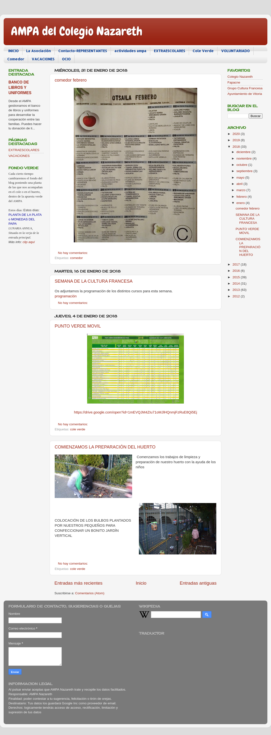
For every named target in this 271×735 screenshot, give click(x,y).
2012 (237, 296)
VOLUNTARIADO (235, 51)
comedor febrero (71, 80)
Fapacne (233, 82)
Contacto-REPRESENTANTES (82, 51)
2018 (237, 146)
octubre (242, 165)
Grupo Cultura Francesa (245, 88)
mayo (240, 177)
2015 (237, 277)
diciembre (243, 152)
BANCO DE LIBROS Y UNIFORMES (19, 87)
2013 (237, 290)
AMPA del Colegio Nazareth (77, 31)
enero (241, 203)
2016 (237, 271)
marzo (241, 190)
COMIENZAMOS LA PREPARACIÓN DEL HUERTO (105, 447)
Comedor (15, 59)
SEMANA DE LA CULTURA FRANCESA (94, 281)
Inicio (141, 583)
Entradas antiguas (198, 583)
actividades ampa (130, 51)
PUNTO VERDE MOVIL (78, 326)
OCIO (66, 59)
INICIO (13, 51)
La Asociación (38, 51)
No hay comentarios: (73, 253)
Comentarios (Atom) (90, 593)
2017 (237, 264)
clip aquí (29, 242)
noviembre (244, 158)
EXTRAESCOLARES (169, 51)
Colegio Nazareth (240, 76)
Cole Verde (203, 51)
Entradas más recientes (78, 583)
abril (239, 184)
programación (66, 296)
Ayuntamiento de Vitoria (244, 94)
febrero (242, 196)
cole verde (77, 429)
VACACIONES (43, 59)
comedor (76, 258)
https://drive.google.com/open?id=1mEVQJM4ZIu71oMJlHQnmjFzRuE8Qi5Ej (135, 412)
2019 (237, 140)
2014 (237, 283)
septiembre (245, 171)
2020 (237, 134)
